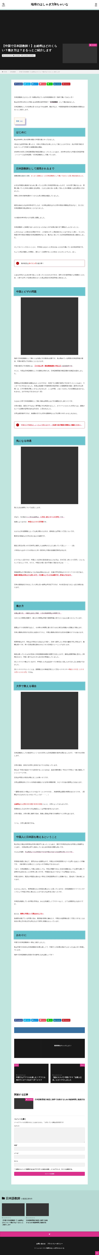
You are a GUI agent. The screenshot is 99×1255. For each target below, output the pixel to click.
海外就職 (31, 55)
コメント (17, 1126)
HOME (5, 72)
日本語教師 (17, 55)
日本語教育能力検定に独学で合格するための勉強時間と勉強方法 (60, 1099)
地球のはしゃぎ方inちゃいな (49, 4)
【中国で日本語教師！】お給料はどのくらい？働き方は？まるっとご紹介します (39, 72)
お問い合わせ (40, 1244)
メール (16, 1153)
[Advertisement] (49, 23)
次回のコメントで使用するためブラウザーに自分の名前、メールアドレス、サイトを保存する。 (44, 1169)
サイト (16, 1161)
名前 (16, 1145)
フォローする (63, 1048)
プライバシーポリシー (55, 1244)
